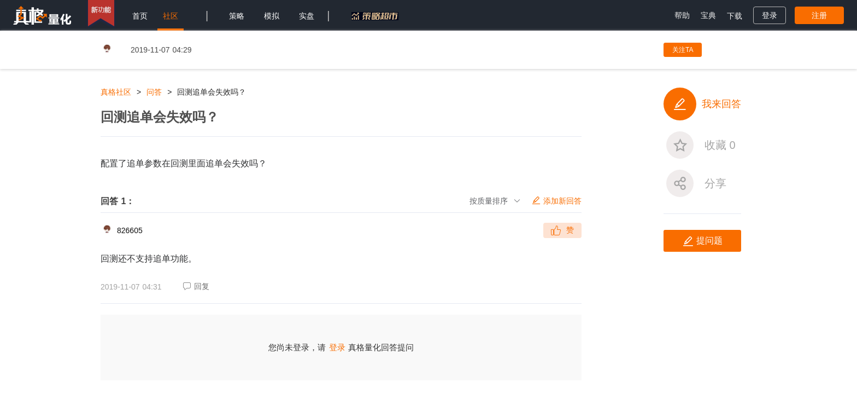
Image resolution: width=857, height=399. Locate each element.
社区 (170, 15)
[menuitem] (140, 15)
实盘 (306, 15)
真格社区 (116, 92)
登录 (337, 347)
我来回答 (702, 104)
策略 (236, 15)
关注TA (682, 50)
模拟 (271, 15)
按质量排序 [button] (495, 200)
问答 (154, 92)
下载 (734, 15)
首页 (140, 15)
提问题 (703, 241)
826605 (130, 230)
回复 (196, 286)
